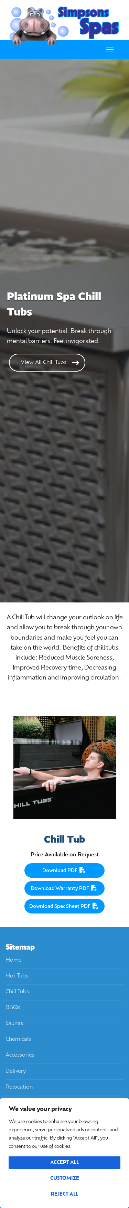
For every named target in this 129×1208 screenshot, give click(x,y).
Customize (64, 1178)
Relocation (19, 1087)
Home (14, 960)
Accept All (64, 1162)
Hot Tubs (17, 976)
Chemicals (18, 1039)
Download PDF (64, 870)
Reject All (64, 1194)
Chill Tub (64, 839)
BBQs (13, 1008)
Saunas (14, 1023)
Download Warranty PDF (65, 888)
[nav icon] (110, 49)
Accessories (20, 1055)
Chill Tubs (17, 992)
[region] (64, 1153)
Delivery (16, 1071)
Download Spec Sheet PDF (64, 905)
